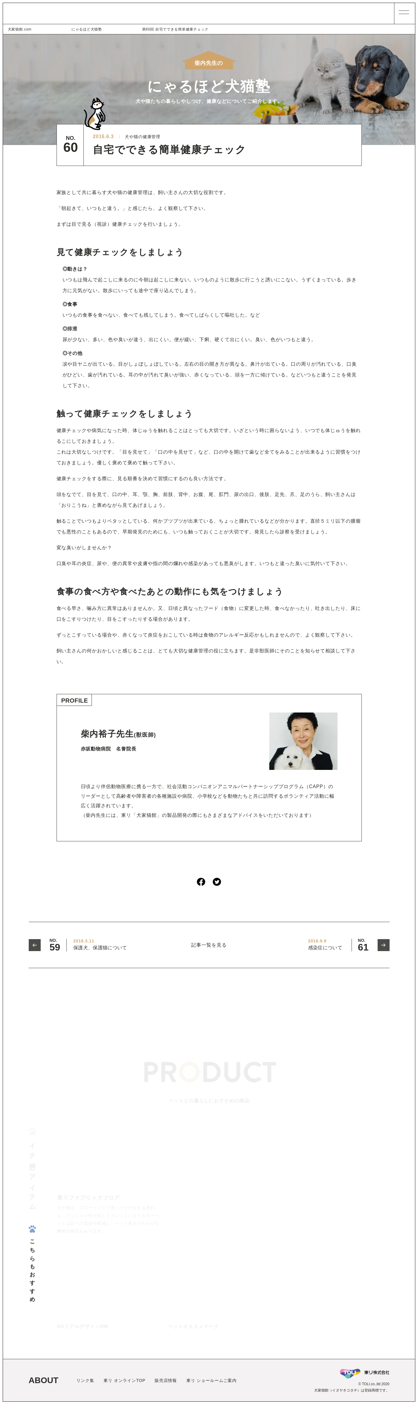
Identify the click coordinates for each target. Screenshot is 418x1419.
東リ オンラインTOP (124, 1395)
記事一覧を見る (209, 945)
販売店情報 (166, 1395)
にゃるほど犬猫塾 (58, 29)
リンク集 (85, 1395)
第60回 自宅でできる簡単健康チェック (119, 29)
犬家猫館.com (20, 29)
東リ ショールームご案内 (211, 1395)
